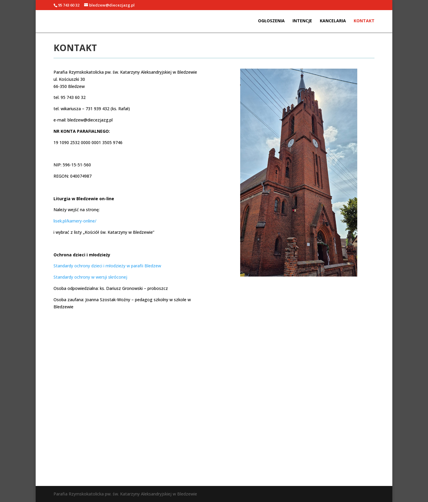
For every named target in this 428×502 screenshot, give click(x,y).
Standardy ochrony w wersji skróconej (90, 277)
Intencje (302, 21)
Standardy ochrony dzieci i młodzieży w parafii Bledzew (107, 266)
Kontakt (364, 21)
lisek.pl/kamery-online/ (75, 221)
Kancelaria (333, 21)
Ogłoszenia (271, 21)
